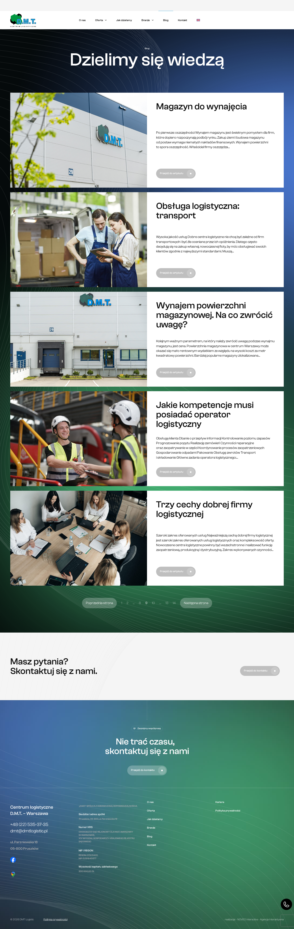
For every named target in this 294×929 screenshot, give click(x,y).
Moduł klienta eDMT (270, 5)
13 (166, 609)
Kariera (221, 5)
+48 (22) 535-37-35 (29, 895)
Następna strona (196, 609)
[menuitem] (198, 20)
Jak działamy (124, 20)
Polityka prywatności (240, 5)
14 (174, 609)
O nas (82, 20)
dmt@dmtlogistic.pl (28, 902)
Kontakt (182, 20)
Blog (165, 20)
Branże (145, 20)
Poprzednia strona (99, 609)
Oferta (99, 20)
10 (153, 609)
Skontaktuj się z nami (265, 20)
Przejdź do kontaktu (261, 682)
